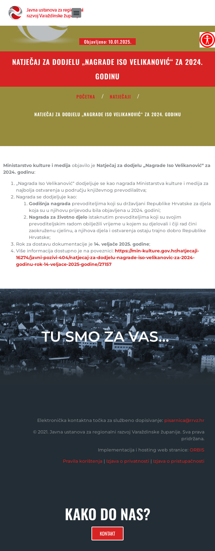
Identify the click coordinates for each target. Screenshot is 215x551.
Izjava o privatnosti (127, 461)
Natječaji (120, 96)
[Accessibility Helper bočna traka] (207, 40)
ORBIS (197, 450)
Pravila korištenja (82, 461)
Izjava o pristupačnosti (178, 461)
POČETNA (85, 96)
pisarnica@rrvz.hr (184, 420)
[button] (76, 13)
